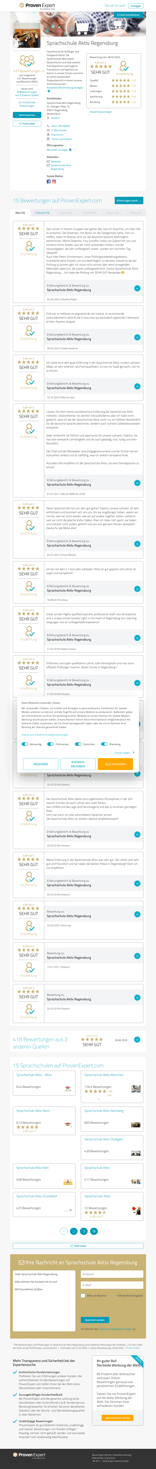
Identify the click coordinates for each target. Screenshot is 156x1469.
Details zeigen (120, 752)
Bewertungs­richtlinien (102, 1454)
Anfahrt (55, 118)
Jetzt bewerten (27, 115)
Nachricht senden (95, 1320)
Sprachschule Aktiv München (104, 1075)
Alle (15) (20, 213)
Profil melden (133, 1348)
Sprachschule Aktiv (97, 1167)
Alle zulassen (115, 764)
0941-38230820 (60, 126)
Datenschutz (97, 1457)
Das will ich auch (115, 5)
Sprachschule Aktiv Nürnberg (103, 1110)
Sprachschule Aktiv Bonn (33, 1110)
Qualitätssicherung (121, 1454)
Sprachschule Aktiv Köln (32, 1167)
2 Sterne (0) (112, 213)
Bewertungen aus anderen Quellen (27, 93)
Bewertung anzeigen (101, 111)
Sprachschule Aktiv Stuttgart (103, 1139)
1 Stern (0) (135, 213)
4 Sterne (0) (65, 213)
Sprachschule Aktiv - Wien (34, 1075)
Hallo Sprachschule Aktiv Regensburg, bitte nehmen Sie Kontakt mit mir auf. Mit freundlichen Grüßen (44, 1300)
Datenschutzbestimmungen (54, 734)
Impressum (29, 734)
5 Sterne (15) (42, 213)
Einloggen (136, 6)
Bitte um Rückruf (96, 1295)
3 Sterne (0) (88, 213)
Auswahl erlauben (78, 764)
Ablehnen (41, 764)
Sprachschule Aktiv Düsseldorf (36, 1196)
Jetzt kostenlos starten (117, 1417)
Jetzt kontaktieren (128, 14)
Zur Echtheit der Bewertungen (27, 104)
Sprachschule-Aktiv (97, 1196)
